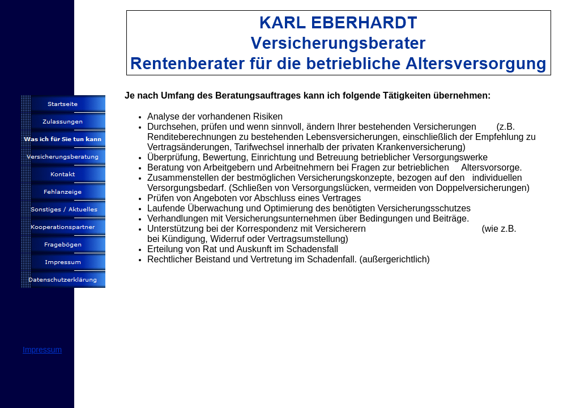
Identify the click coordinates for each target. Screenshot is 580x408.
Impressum (42, 349)
